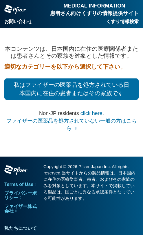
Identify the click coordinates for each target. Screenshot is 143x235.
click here (91, 113)
